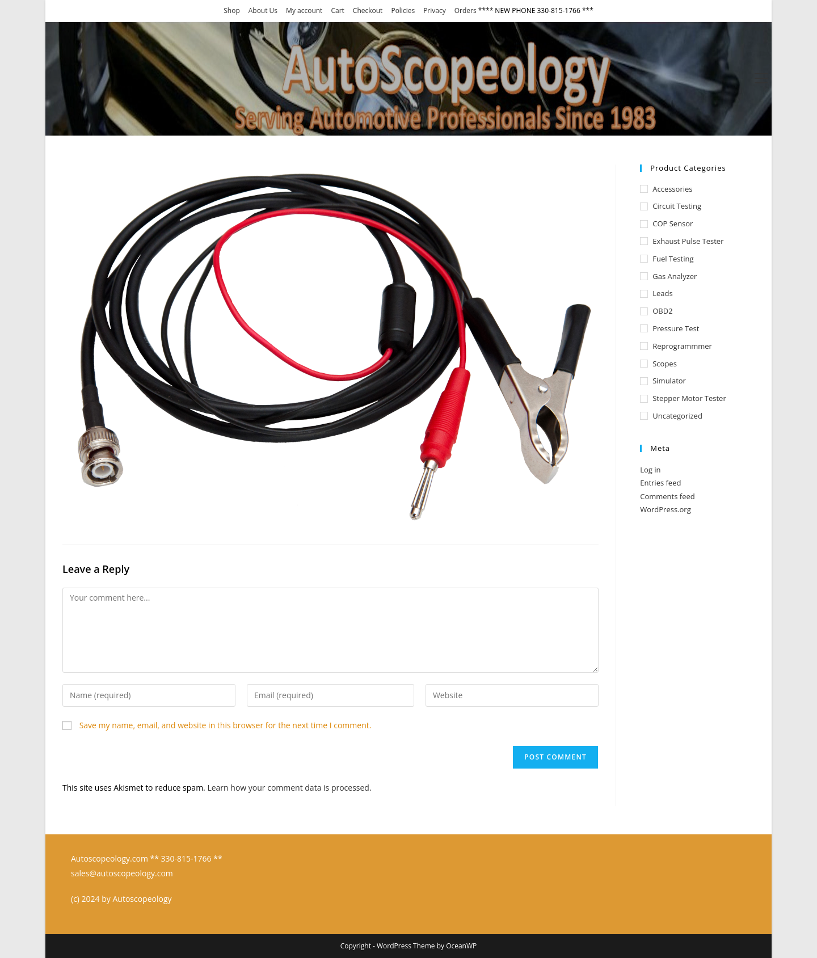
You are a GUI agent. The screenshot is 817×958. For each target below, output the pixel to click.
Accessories (672, 189)
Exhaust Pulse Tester (687, 241)
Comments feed (667, 496)
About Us (263, 10)
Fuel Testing (672, 259)
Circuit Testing (676, 206)
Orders (465, 10)
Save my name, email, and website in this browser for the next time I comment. (225, 725)
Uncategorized (677, 416)
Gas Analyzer (674, 276)
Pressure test (675, 328)
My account (304, 10)
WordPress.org (665, 509)
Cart (337, 10)
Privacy (434, 10)
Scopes (664, 363)
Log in (650, 470)
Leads (662, 293)
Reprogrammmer (682, 346)
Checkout (368, 10)
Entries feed (660, 483)
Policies (403, 10)
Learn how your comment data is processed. (289, 787)
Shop (232, 10)
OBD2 (662, 311)
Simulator (669, 380)
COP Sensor (672, 223)
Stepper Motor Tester (689, 398)
